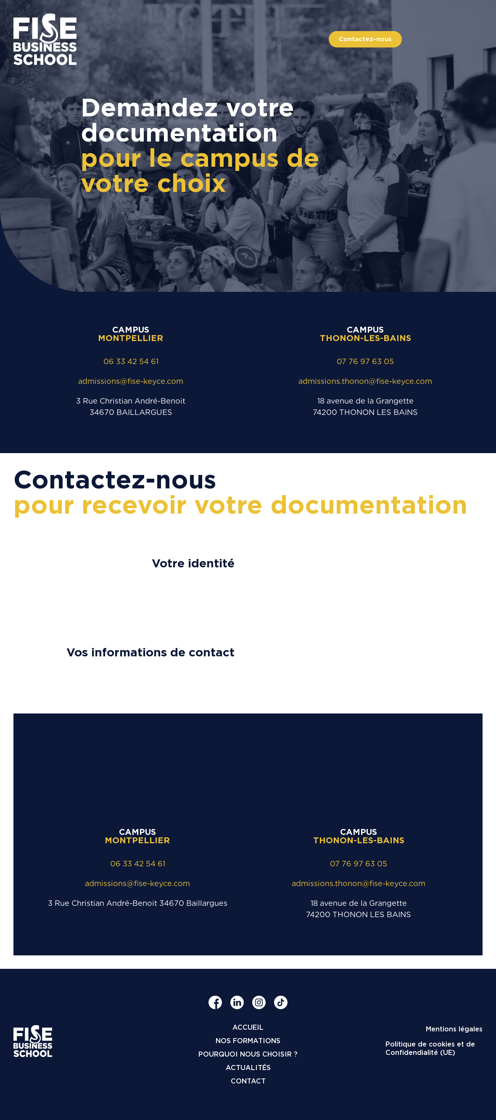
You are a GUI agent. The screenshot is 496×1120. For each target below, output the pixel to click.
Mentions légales (454, 1029)
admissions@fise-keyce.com (130, 381)
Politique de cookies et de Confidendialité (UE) (430, 1048)
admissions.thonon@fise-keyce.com (365, 381)
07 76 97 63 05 (365, 361)
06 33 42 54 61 (130, 361)
